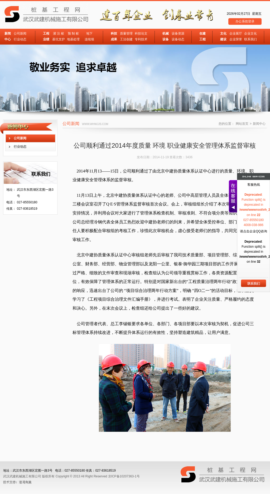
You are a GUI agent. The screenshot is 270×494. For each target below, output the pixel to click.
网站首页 (242, 124)
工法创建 (126, 39)
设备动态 (178, 39)
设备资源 (178, 33)
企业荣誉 (235, 39)
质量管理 (126, 33)
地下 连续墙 (89, 36)
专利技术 (141, 39)
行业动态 (20, 39)
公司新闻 (20, 33)
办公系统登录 (244, 21)
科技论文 (141, 33)
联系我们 (250, 39)
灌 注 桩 (58, 33)
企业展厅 (235, 33)
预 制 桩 (73, 33)
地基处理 (73, 39)
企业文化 (250, 33)
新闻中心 (259, 124)
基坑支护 (58, 39)
